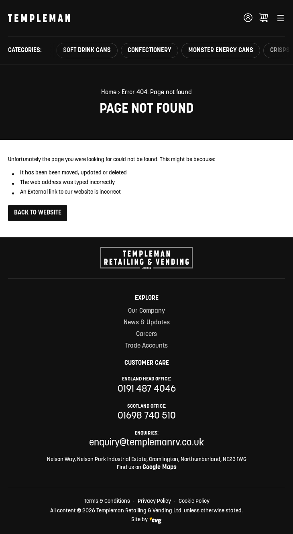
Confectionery (149, 50)
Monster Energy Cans (220, 50)
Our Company (146, 311)
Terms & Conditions (107, 501)
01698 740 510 (147, 416)
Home (108, 92)
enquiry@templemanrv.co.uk (146, 443)
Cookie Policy (194, 501)
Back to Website (37, 213)
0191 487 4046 (147, 389)
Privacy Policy (154, 501)
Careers (146, 334)
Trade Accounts (146, 346)
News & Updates (147, 323)
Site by (146, 520)
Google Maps (159, 467)
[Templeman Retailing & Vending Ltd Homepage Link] (39, 18)
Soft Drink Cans (87, 50)
